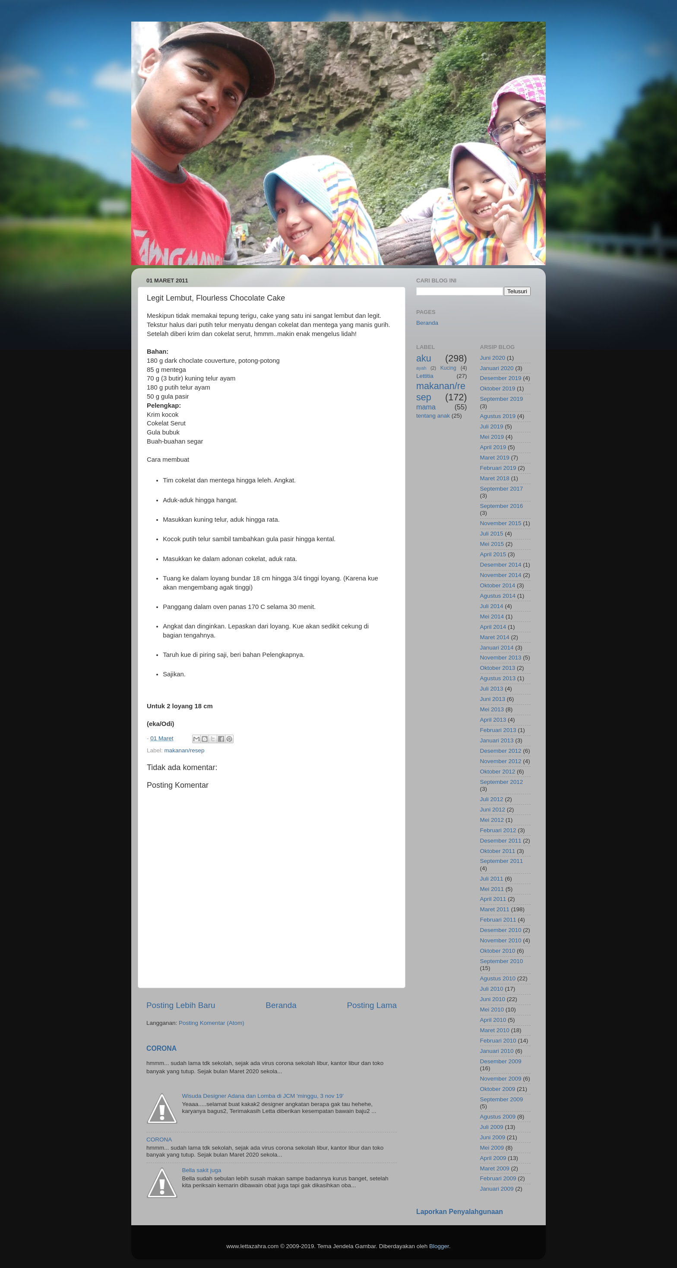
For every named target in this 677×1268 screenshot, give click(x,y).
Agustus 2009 (498, 1116)
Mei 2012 (492, 820)
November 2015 (501, 523)
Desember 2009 (501, 1061)
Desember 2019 (501, 378)
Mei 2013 (492, 709)
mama (426, 407)
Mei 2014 (492, 616)
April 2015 (493, 554)
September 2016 (501, 506)
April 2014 (493, 627)
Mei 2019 (492, 437)
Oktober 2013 (498, 668)
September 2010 (501, 961)
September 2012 (501, 782)
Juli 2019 (491, 426)
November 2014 (501, 575)
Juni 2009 (493, 1137)
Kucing (448, 368)
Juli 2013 (491, 688)
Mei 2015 (492, 544)
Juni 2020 (493, 358)
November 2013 (501, 657)
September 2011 (501, 861)
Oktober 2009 (498, 1089)
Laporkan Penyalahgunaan (459, 1211)
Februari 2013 (498, 730)
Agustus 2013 (498, 678)
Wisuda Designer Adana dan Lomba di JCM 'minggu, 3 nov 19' (262, 1096)
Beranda (281, 1005)
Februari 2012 (498, 830)
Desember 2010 (501, 930)
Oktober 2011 (498, 851)
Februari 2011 (498, 919)
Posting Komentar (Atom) (211, 1023)
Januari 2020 (497, 368)
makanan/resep (185, 750)
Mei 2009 (492, 1147)
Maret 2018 (494, 478)
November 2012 (501, 761)
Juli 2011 (491, 878)
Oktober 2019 (498, 388)
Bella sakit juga (201, 1170)
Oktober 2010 (498, 951)
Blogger (439, 1246)
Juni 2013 (493, 699)
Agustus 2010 (498, 978)
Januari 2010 (497, 1051)
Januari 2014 (497, 647)
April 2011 (493, 899)
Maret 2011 (494, 909)
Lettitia (424, 376)
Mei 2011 (492, 889)
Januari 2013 (497, 740)
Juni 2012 (493, 809)
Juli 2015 (491, 533)
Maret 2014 (494, 637)
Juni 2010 (493, 999)
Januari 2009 (497, 1189)
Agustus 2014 (498, 596)
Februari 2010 (498, 1040)
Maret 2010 (494, 1030)
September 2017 (501, 488)
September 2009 (501, 1099)
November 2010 (501, 940)
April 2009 (493, 1158)
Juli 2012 (491, 799)
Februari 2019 (498, 468)
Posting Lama (372, 1005)
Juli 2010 (491, 989)
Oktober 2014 (498, 585)
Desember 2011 (501, 840)
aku (423, 358)
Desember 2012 (501, 751)
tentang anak (433, 415)
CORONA (161, 1048)
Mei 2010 (492, 1009)
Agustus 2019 (498, 416)
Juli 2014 (491, 606)
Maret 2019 (494, 457)
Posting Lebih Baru (180, 1005)
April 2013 (493, 719)
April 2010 (493, 1020)
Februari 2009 (498, 1178)
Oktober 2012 (498, 771)
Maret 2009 (494, 1168)
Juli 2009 (491, 1127)
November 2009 (501, 1078)
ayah (421, 368)
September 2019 (501, 399)
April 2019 (493, 447)
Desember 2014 (501, 564)
